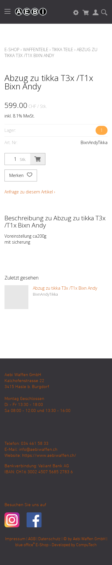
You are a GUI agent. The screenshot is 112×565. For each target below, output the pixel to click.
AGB (32, 539)
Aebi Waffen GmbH (89, 539)
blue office (25, 545)
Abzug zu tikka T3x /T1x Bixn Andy (50, 52)
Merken (20, 175)
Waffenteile (35, 49)
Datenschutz (49, 539)
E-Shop (11, 49)
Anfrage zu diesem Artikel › (29, 192)
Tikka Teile (62, 49)
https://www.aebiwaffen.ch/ (49, 455)
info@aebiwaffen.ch (38, 449)
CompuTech (86, 545)
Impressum (15, 539)
